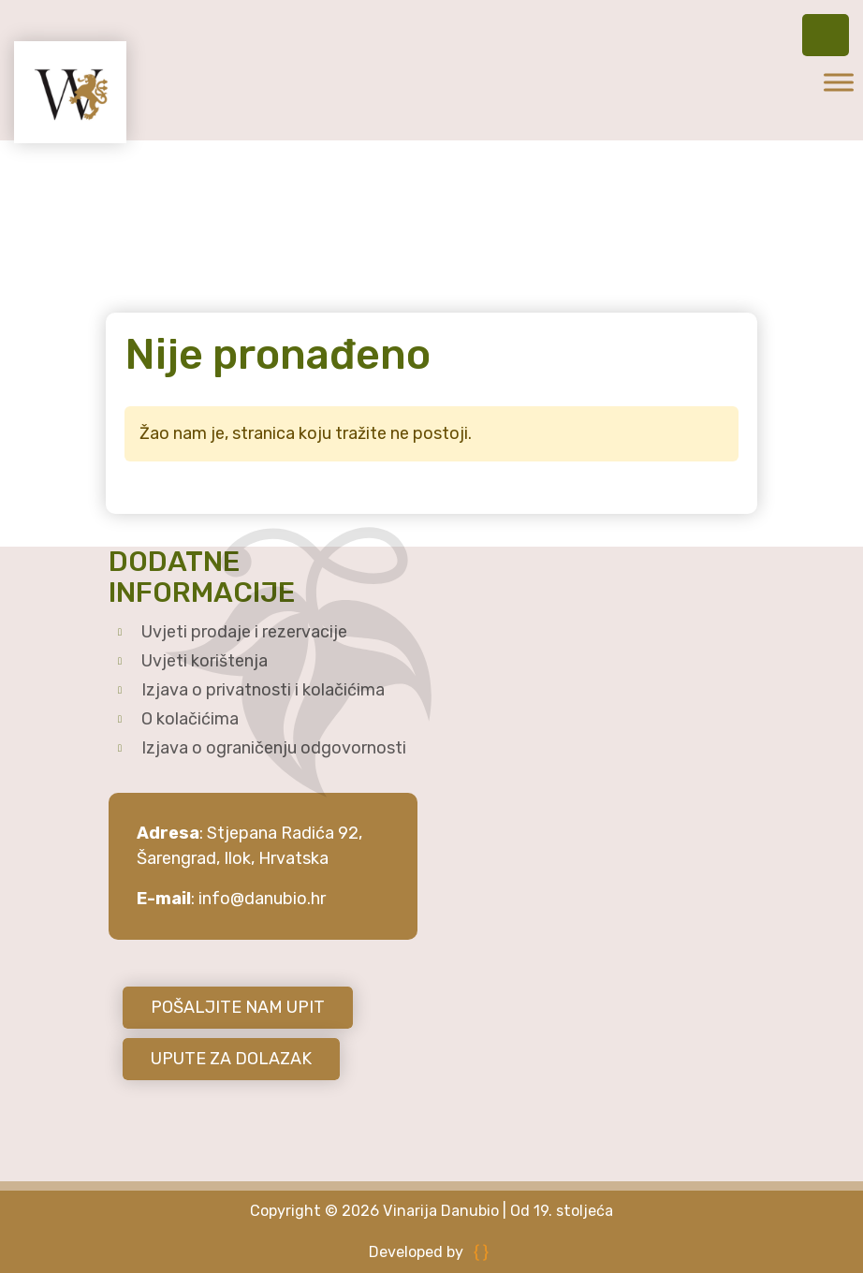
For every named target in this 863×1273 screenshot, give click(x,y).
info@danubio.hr (262, 898)
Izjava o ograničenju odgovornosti (273, 748)
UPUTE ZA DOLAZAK (231, 1058)
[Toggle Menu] (839, 82)
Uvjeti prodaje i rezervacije (244, 632)
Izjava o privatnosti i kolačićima (263, 690)
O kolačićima (190, 719)
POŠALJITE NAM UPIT (238, 1007)
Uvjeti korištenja (204, 661)
